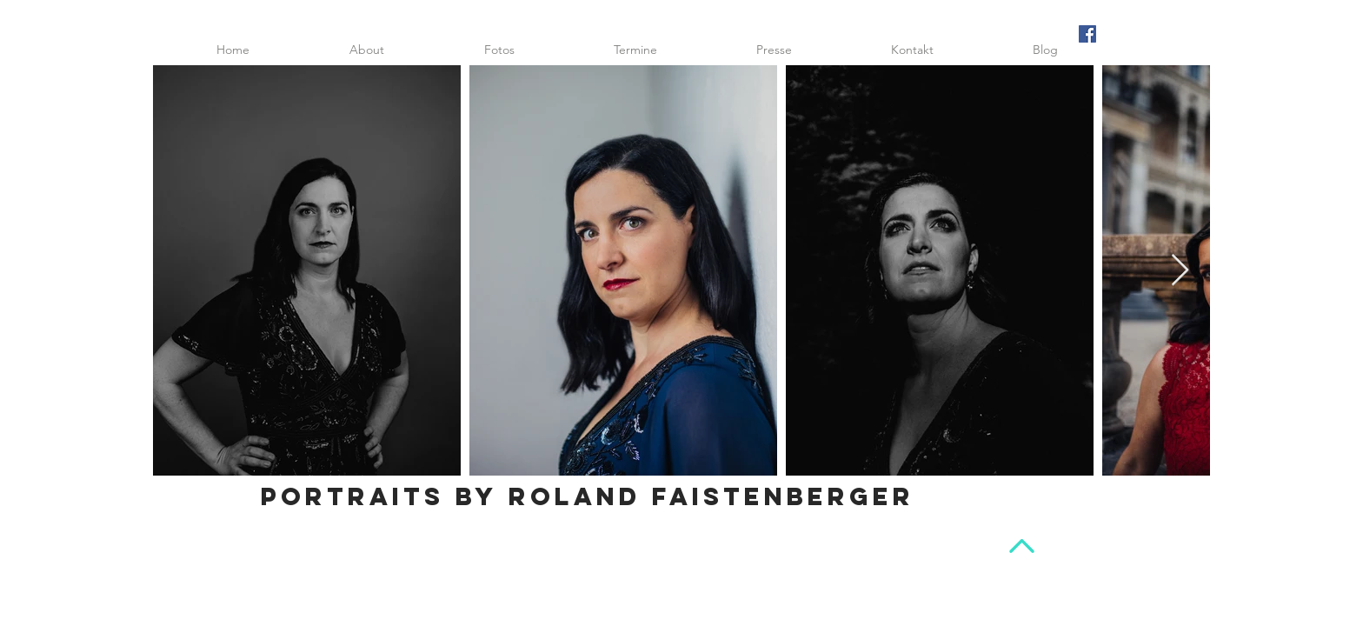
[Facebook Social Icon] (1087, 34)
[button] (499, 49)
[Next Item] (1180, 271)
